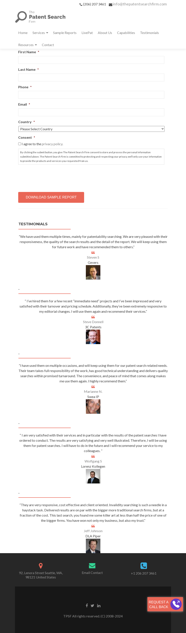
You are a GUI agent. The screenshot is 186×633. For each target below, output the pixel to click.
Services (39, 33)
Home (23, 33)
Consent (26, 137)
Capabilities (126, 33)
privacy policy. (52, 144)
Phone (25, 87)
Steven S (93, 257)
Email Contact (92, 572)
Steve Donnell (93, 322)
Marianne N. (93, 391)
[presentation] (51, 176)
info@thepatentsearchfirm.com (140, 4)
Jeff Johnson (93, 531)
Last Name (28, 69)
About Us (105, 33)
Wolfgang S (93, 461)
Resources (26, 45)
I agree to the (42, 144)
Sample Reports (65, 33)
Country (26, 122)
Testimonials (149, 33)
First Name (28, 52)
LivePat (87, 33)
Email (24, 104)
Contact (48, 45)
